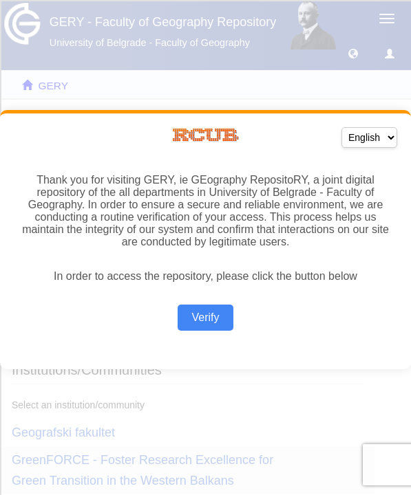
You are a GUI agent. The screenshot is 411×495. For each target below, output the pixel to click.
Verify (205, 317)
